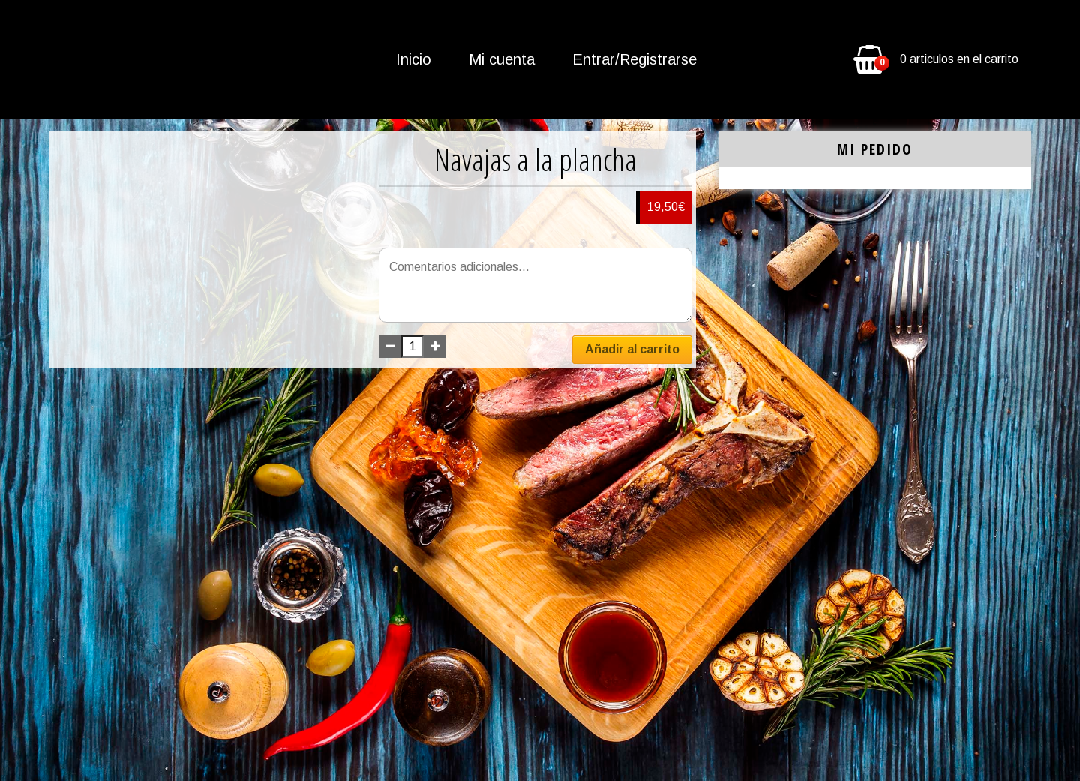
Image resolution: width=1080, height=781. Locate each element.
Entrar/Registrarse (634, 59)
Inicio (413, 59)
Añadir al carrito (632, 349)
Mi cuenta (502, 59)
